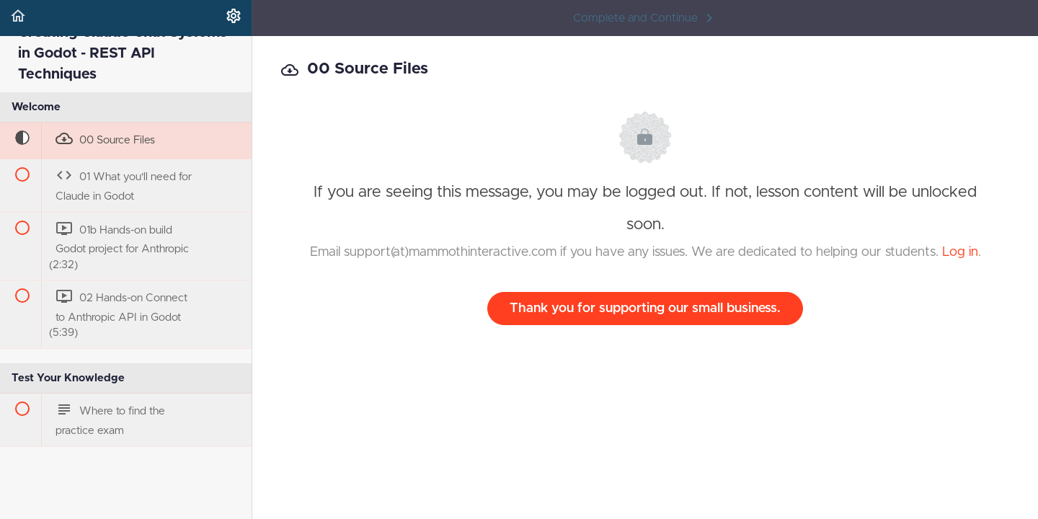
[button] (18, 18)
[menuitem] (234, 18)
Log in (960, 252)
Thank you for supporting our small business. (645, 308)
